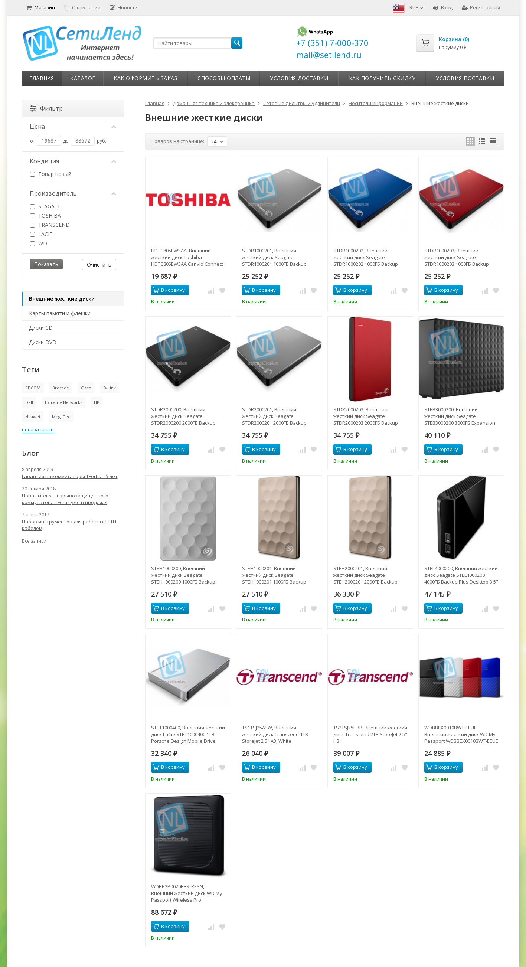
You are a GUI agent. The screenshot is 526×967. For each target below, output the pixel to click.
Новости (124, 7)
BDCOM (32, 388)
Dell (29, 402)
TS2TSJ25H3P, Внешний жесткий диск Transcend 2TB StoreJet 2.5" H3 (370, 734)
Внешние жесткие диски (62, 298)
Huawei (32, 416)
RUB (416, 7)
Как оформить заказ (145, 78)
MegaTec (61, 416)
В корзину (169, 290)
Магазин (40, 7)
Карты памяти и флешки (60, 313)
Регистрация (481, 7)
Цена (73, 126)
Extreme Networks (63, 402)
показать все (38, 429)
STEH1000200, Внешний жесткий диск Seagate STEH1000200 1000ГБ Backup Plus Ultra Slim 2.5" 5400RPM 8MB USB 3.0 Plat (188, 575)
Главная (41, 78)
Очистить (99, 264)
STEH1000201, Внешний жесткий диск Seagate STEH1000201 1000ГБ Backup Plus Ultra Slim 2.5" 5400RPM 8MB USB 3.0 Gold (279, 575)
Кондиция (73, 161)
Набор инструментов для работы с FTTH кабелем (69, 525)
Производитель (73, 193)
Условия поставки (465, 78)
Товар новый (50, 173)
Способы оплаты (223, 78)
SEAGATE (45, 206)
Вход (443, 7)
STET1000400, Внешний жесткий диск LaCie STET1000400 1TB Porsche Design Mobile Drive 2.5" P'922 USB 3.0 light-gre (188, 734)
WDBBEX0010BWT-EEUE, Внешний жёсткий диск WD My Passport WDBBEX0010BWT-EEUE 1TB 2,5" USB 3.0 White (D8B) (461, 734)
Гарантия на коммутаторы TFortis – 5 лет (70, 476)
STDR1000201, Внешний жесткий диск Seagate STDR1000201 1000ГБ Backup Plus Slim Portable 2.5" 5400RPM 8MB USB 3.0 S (278, 257)
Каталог (82, 78)
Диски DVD (42, 342)
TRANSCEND (50, 224)
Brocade (60, 388)
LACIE (41, 234)
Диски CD (41, 327)
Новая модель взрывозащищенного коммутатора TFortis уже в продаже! (65, 499)
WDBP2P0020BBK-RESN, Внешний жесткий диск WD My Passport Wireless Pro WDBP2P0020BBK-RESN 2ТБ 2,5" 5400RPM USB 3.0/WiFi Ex (186, 893)
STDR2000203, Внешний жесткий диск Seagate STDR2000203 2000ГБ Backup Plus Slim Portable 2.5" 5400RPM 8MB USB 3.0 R (369, 416)
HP (96, 402)
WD (38, 243)
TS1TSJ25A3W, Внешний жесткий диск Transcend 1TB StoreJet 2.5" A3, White (275, 734)
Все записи (34, 541)
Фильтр (46, 108)
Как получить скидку (382, 78)
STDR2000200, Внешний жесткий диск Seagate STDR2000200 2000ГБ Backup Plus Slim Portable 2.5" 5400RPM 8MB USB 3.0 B (187, 416)
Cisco (86, 388)
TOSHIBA (45, 215)
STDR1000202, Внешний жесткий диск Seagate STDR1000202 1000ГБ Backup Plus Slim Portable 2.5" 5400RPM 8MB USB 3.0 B (369, 257)
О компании (82, 7)
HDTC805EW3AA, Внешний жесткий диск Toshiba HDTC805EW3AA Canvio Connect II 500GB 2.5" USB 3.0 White (187, 257)
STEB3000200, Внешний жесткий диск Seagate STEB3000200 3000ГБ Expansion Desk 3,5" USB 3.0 (459, 416)
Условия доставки (299, 78)
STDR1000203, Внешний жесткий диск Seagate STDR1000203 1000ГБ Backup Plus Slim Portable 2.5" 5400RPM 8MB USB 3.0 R (460, 257)
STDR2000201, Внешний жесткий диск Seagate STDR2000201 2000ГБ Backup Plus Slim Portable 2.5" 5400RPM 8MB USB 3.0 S (278, 416)
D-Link (109, 388)
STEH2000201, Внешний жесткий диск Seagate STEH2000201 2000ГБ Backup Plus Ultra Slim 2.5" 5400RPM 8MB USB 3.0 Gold (370, 575)
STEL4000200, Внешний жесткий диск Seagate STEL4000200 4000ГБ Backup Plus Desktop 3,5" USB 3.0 (461, 575)
